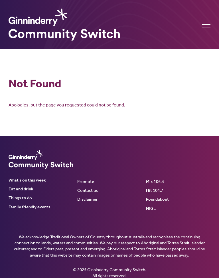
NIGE (151, 208)
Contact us (87, 190)
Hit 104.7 (154, 190)
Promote (85, 181)
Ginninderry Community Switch (64, 25)
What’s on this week (27, 180)
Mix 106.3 (155, 181)
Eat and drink (21, 189)
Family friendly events (29, 206)
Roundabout (157, 199)
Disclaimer (87, 199)
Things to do (20, 197)
